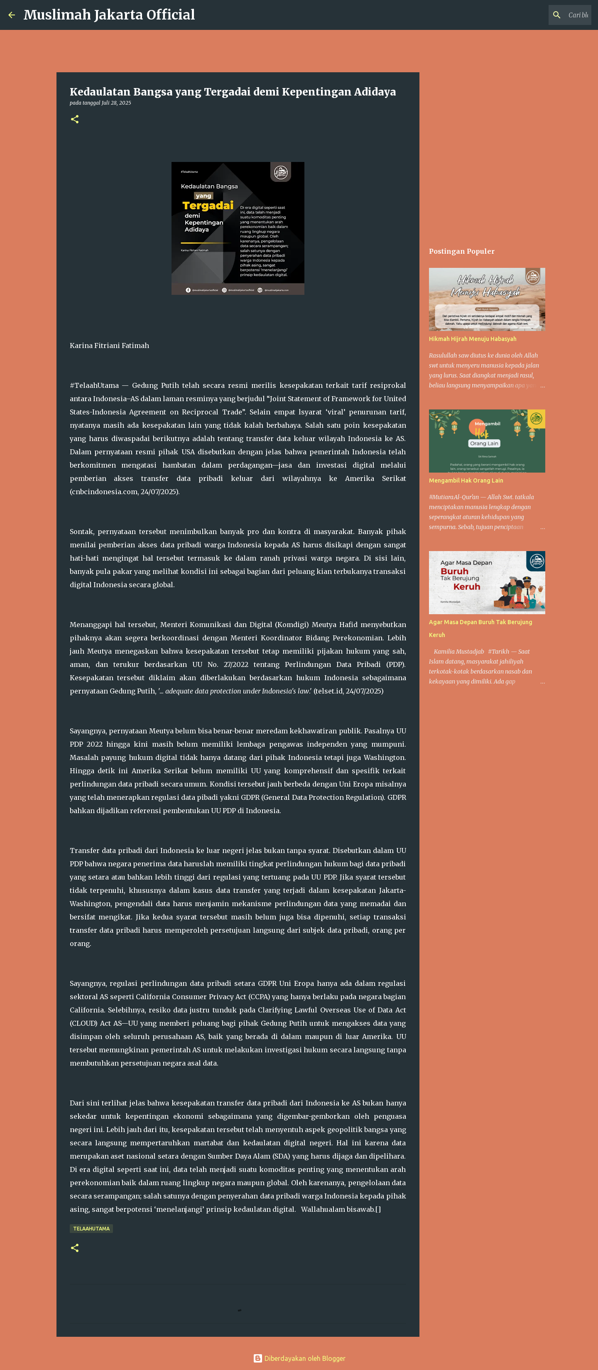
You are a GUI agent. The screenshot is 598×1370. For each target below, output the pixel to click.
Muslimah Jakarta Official (109, 15)
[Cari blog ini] (547, 15)
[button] (75, 119)
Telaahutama (91, 1228)
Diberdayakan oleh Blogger (299, 1358)
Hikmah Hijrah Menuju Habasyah (473, 339)
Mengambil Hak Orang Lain (466, 480)
